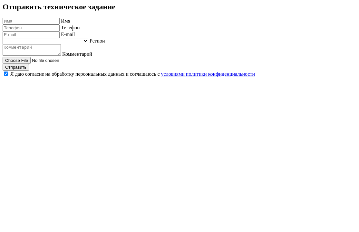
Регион (97, 41)
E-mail (68, 34)
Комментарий (84, 56)
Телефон (70, 27)
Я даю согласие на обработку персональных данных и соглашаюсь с (132, 76)
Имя (65, 21)
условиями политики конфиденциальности (208, 76)
